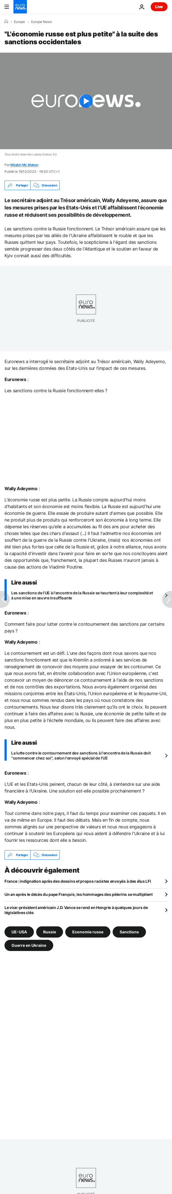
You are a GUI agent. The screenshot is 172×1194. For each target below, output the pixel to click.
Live (159, 6)
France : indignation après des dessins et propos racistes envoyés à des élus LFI (77, 881)
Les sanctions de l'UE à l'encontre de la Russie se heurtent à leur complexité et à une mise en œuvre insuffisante (82, 595)
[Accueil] (6, 22)
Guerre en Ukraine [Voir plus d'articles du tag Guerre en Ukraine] (28, 945)
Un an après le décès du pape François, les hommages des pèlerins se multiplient (78, 894)
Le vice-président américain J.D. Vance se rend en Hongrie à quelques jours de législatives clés (76, 910)
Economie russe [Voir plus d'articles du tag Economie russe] (87, 931)
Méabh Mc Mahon (24, 165)
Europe (19, 22)
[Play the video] (86, 101)
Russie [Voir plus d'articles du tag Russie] (49, 931)
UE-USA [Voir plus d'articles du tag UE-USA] (19, 931)
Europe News (41, 22)
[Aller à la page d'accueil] (20, 6)
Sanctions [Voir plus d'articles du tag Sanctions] (129, 931)
